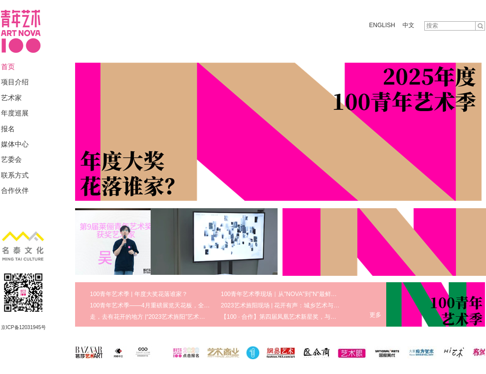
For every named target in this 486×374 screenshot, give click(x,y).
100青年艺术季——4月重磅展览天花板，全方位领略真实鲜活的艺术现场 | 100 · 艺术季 (204, 305)
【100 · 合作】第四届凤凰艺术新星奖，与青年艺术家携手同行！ (305, 316)
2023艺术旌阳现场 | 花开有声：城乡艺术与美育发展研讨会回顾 (304, 305)
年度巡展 (15, 113)
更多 (375, 314)
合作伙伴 (15, 190)
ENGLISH (382, 25)
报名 (8, 129)
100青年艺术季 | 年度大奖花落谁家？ (139, 294)
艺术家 (11, 98)
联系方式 (15, 175)
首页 (8, 67)
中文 (408, 25)
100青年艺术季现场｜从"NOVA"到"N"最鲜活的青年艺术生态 (299, 294)
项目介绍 (15, 82)
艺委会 (11, 159)
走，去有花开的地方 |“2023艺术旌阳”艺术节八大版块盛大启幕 (171, 316)
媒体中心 (15, 144)
